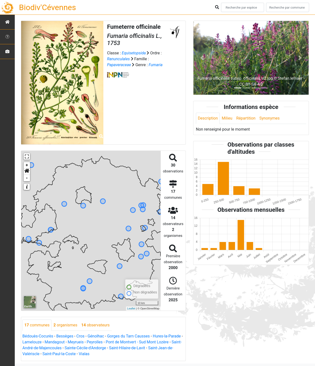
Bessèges (64, 336)
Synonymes (269, 118)
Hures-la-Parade (167, 336)
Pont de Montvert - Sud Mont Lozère (137, 342)
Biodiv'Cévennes (47, 7)
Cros (80, 336)
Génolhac (96, 336)
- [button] (27, 178)
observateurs (95, 325)
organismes (65, 325)
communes (36, 325)
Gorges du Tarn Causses (128, 336)
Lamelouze (32, 342)
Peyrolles (95, 342)
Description (208, 118)
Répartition (245, 118)
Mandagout (54, 342)
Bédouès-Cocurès (37, 336)
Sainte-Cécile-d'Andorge (85, 348)
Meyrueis (76, 342)
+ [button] (27, 165)
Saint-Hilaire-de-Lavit (127, 348)
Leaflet (131, 308)
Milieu (227, 118)
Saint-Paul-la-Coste (59, 353)
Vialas (84, 353)
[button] (27, 171)
